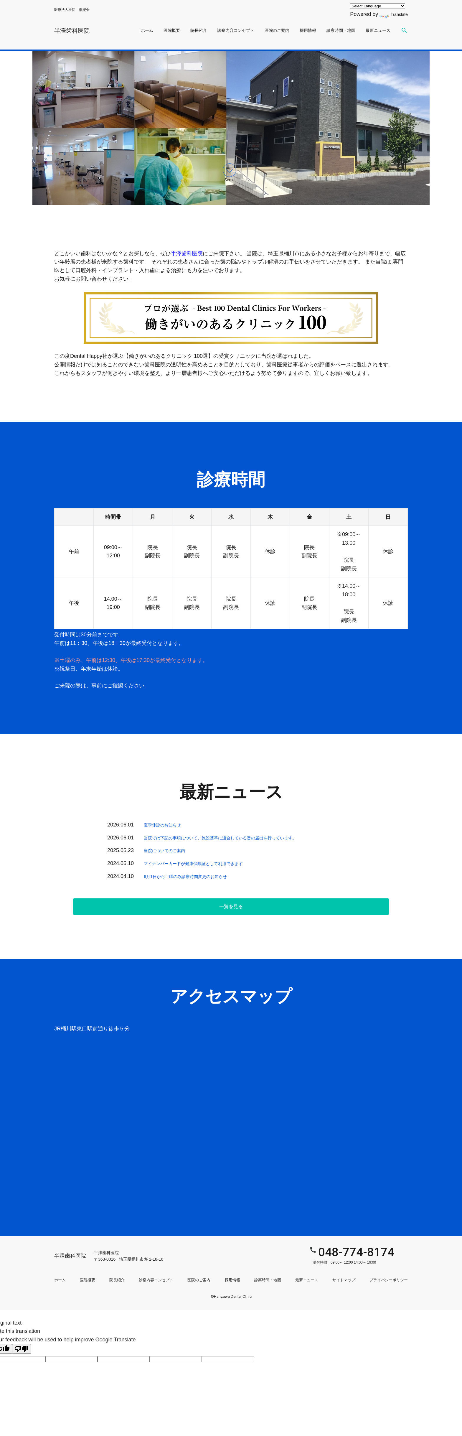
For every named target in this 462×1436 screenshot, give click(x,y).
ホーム (147, 30)
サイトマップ (343, 1275)
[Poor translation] (21, 1344)
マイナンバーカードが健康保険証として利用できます (207, 863)
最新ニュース (378, 30)
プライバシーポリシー (388, 1275)
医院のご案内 (277, 30)
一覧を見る (231, 906)
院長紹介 (198, 30)
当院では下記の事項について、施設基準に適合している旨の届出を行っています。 (242, 838)
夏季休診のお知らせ (168, 825)
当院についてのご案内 (170, 850)
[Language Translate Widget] (373, 6)
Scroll (229, 173)
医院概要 (172, 30)
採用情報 (308, 30)
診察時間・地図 (340, 30)
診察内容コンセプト (235, 30)
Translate (391, 14)
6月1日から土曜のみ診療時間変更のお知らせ (197, 876)
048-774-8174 (315, 1250)
